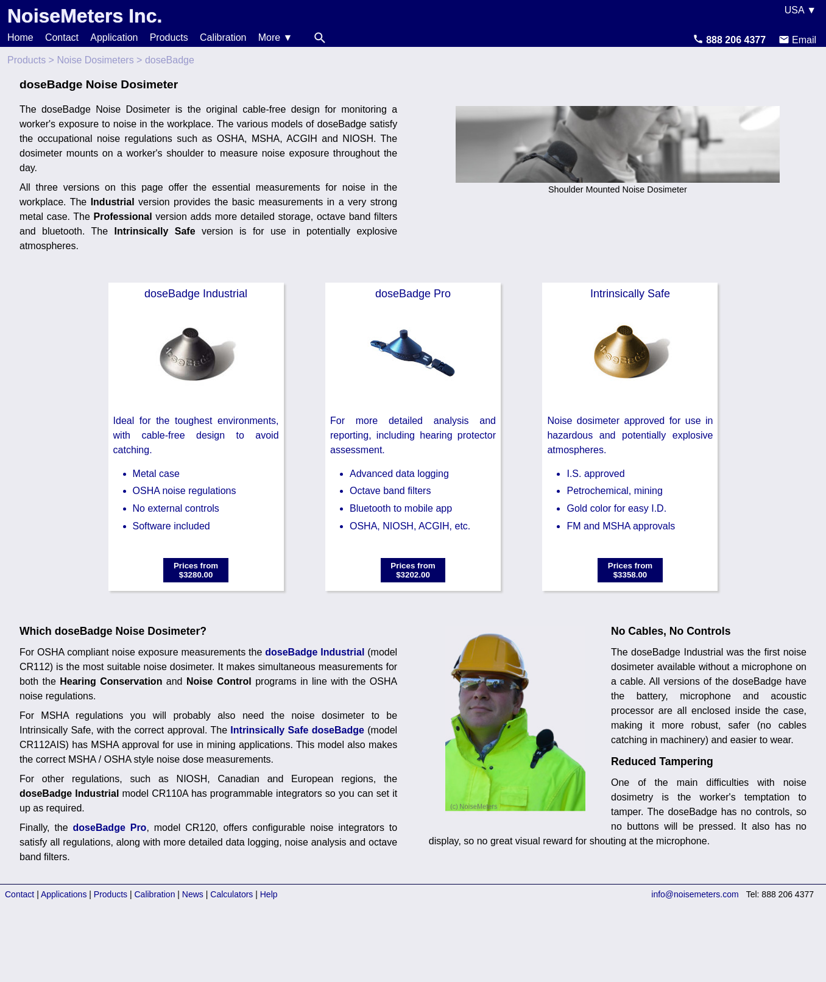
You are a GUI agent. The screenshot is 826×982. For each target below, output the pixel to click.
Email (797, 40)
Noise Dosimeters (95, 60)
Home (20, 37)
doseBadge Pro (110, 827)
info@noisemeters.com (694, 894)
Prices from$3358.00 (630, 570)
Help (269, 894)
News (192, 894)
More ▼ (275, 37)
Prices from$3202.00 (412, 570)
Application (114, 37)
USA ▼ (800, 10)
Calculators (231, 894)
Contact (62, 37)
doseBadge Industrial (314, 652)
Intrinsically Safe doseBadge (297, 730)
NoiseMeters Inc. (84, 16)
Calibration (223, 37)
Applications (64, 894)
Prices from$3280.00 (196, 570)
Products (169, 37)
